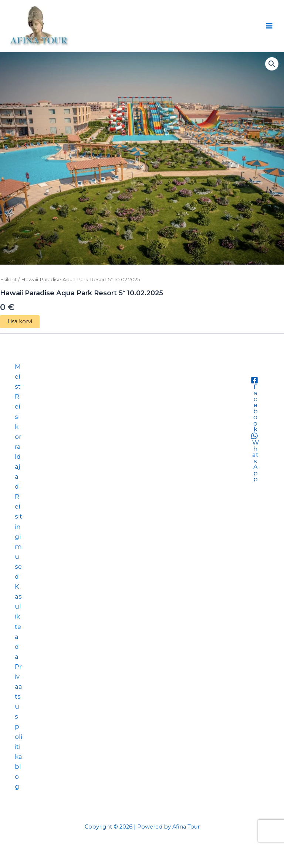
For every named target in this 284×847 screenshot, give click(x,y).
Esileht (8, 279)
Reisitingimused (18, 536)
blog (18, 776)
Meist (18, 376)
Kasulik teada (18, 621)
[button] (271, 63)
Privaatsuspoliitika (18, 711)
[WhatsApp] (254, 457)
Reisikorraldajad (18, 441)
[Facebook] (254, 404)
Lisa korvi (19, 321)
